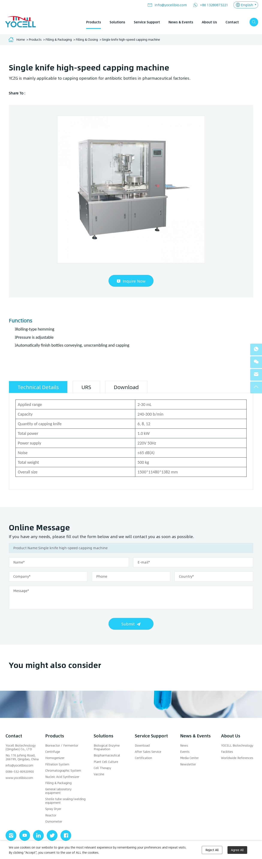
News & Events (181, 21)
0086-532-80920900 (20, 772)
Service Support (147, 21)
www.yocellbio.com (19, 778)
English (247, 4)
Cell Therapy (102, 768)
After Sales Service (148, 752)
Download (142, 745)
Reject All (212, 850)
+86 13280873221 (214, 4)
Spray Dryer (53, 809)
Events (185, 752)
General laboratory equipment (58, 791)
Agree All (237, 850)
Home (20, 39)
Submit (128, 623)
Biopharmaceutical (107, 755)
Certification (143, 758)
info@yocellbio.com (171, 4)
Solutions (117, 21)
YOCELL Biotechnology (237, 745)
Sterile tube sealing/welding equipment (65, 801)
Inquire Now (134, 281)
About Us (209, 21)
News (184, 745)
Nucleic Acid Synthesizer (62, 777)
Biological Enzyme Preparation (107, 747)
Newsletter (188, 764)
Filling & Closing (87, 39)
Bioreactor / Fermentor (61, 745)
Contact (232, 21)
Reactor (50, 815)
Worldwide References (237, 758)
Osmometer (53, 821)
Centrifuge (52, 752)
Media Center (189, 758)
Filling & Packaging (58, 39)
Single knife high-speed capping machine (131, 39)
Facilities (227, 752)
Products (93, 21)
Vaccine (99, 774)
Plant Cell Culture (106, 762)
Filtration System (57, 764)
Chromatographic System (63, 770)
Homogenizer (55, 758)
